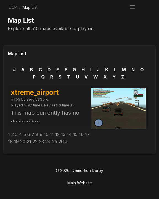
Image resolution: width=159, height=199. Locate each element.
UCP (13, 7)
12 (57, 134)
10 (46, 134)
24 (48, 141)
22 (35, 141)
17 (87, 134)
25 (54, 141)
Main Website (79, 182)
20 (22, 141)
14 (69, 134)
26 (61, 141)
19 (16, 141)
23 (41, 141)
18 (10, 141)
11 (52, 134)
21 (29, 141)
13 (63, 134)
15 (75, 134)
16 (81, 134)
